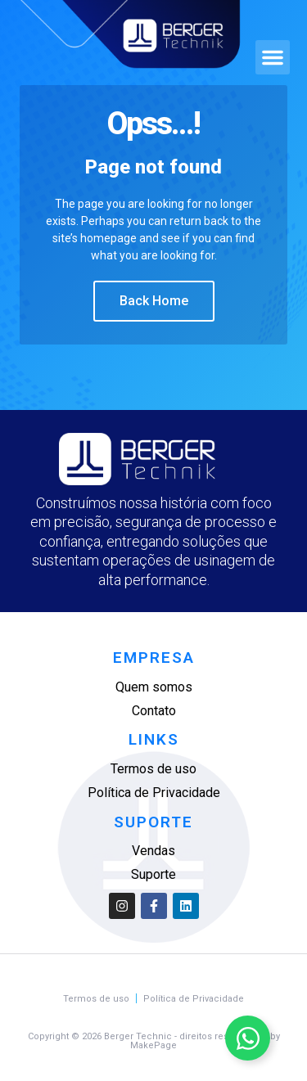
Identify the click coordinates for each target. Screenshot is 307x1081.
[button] (272, 57)
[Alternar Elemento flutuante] (247, 1038)
